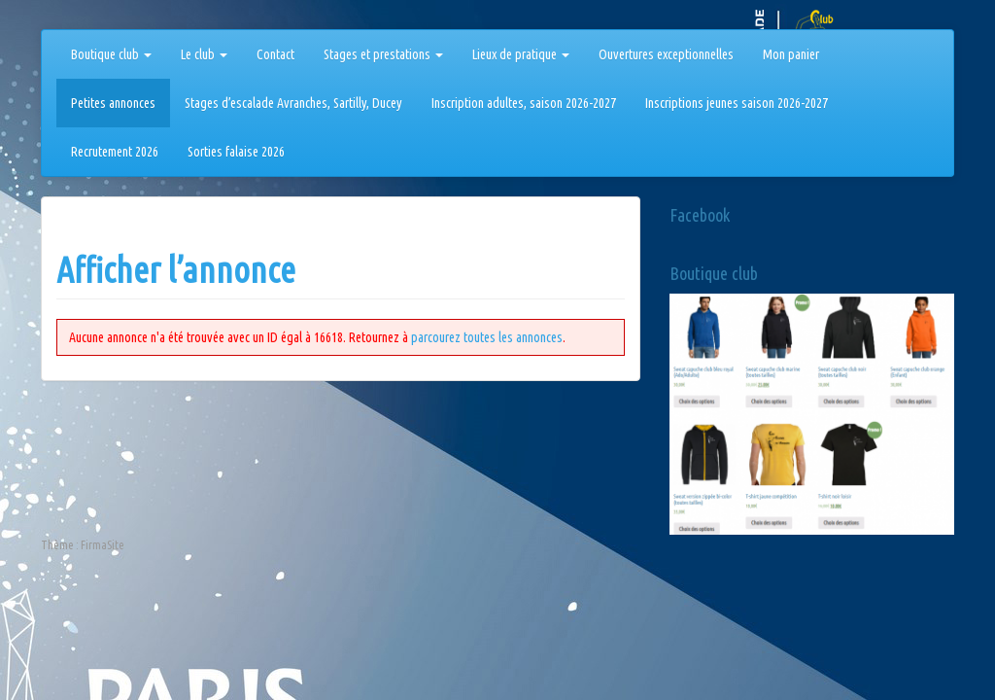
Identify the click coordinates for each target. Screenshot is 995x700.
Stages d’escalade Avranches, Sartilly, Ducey (293, 103)
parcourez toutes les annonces (487, 337)
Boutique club (111, 54)
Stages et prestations (383, 54)
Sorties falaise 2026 (236, 151)
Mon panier (791, 54)
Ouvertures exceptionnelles (666, 54)
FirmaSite (102, 545)
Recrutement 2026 (114, 151)
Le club (204, 54)
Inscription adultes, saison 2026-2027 (523, 103)
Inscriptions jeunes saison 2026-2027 (736, 103)
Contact (275, 54)
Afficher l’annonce (175, 270)
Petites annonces (113, 103)
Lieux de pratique (520, 54)
